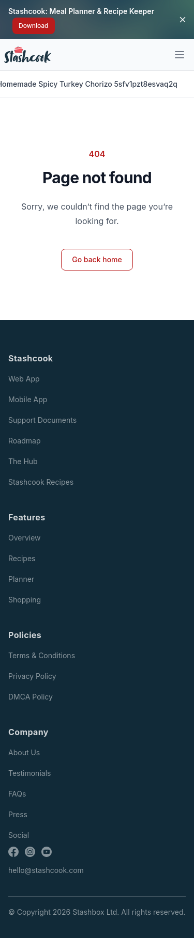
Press (17, 814)
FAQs (17, 793)
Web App (24, 378)
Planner (21, 579)
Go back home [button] (97, 259)
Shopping (24, 599)
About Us (24, 752)
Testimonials (29, 773)
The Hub (23, 461)
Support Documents (42, 420)
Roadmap (24, 440)
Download (34, 25)
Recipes (21, 558)
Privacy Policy (32, 676)
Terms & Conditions (41, 655)
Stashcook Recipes (40, 482)
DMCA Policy (30, 696)
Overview (24, 537)
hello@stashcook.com (46, 870)
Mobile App (27, 399)
